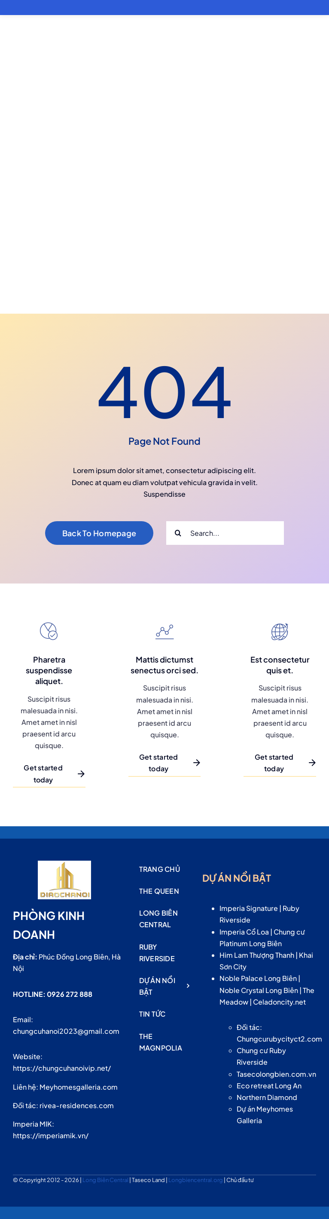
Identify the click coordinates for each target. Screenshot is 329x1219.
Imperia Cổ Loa (244, 931)
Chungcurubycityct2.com (279, 1038)
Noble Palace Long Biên (258, 978)
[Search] (178, 533)
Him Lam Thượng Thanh (256, 954)
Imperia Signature (248, 908)
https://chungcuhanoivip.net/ (62, 1067)
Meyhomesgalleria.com (79, 1086)
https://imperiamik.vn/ (50, 1135)
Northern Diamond (267, 1097)
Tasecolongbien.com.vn (276, 1073)
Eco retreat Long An (269, 1085)
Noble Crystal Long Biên (258, 990)
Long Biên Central (105, 1179)
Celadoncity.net (279, 1001)
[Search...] (225, 533)
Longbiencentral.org (196, 1179)
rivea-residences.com (77, 1105)
